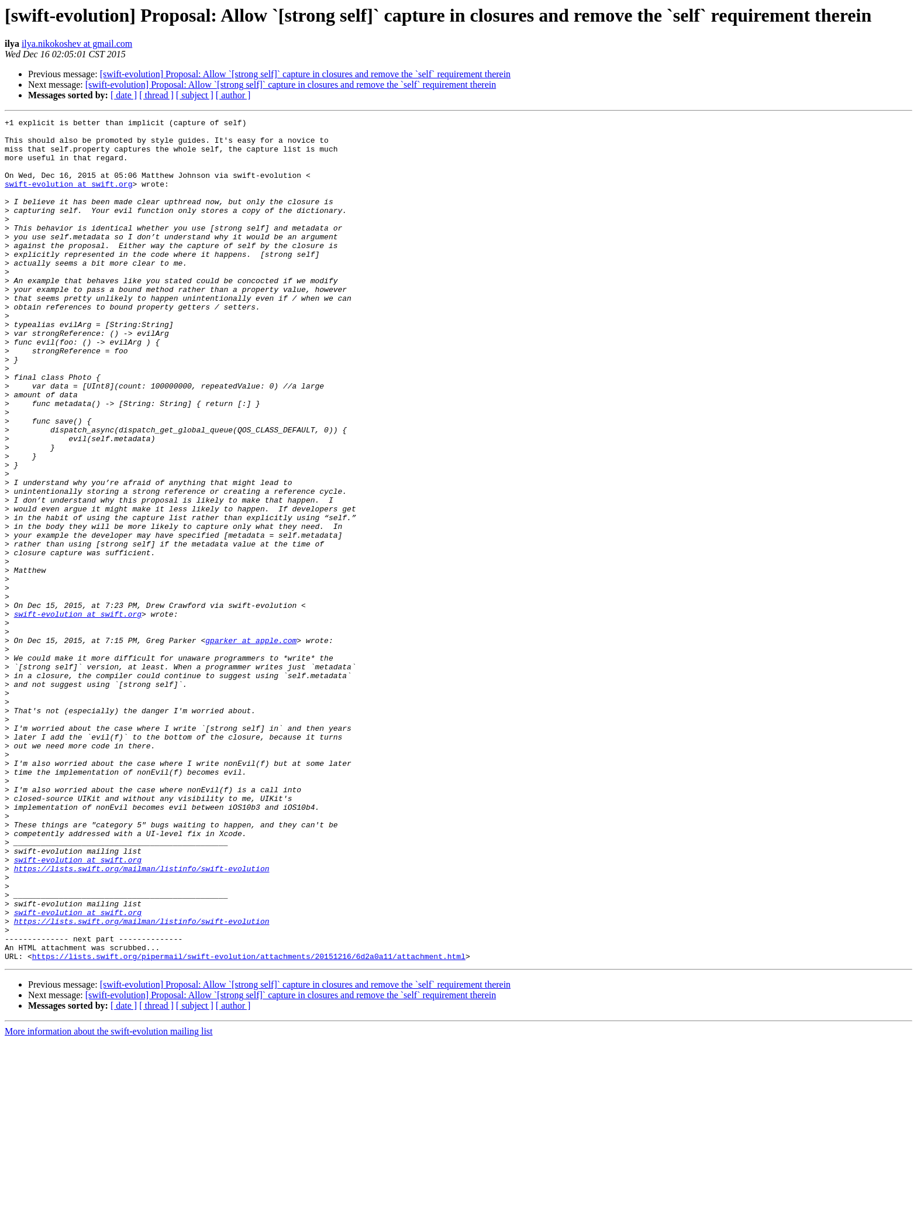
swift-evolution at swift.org (68, 197)
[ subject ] (194, 95)
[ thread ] (156, 95)
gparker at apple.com (251, 745)
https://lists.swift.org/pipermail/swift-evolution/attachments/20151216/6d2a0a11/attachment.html (249, 1124)
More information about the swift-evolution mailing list (109, 1200)
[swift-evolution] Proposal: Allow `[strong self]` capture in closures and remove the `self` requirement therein (305, 74)
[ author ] (233, 95)
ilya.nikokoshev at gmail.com (77, 44)
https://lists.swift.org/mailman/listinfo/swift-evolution (142, 1019)
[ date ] (124, 95)
